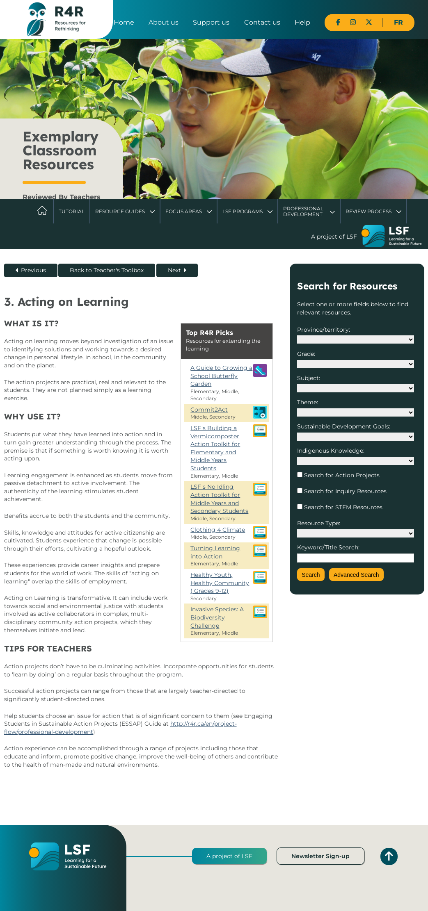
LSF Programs (242, 211)
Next (174, 270)
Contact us (262, 22)
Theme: (307, 402)
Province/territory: (323, 329)
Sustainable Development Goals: (343, 426)
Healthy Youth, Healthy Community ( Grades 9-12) (219, 582)
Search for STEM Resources (342, 507)
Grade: (306, 354)
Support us (211, 22)
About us (164, 22)
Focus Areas (183, 211)
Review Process (368, 211)
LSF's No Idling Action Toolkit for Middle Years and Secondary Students (219, 499)
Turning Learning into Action (215, 552)
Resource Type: (318, 523)
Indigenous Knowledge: (330, 450)
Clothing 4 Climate (217, 529)
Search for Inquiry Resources (344, 491)
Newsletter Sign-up (320, 856)
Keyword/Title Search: (328, 547)
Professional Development (303, 211)
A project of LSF (229, 856)
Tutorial (72, 211)
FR (398, 22)
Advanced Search (356, 575)
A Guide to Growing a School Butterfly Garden (221, 375)
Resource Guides (120, 211)
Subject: (308, 378)
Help (302, 22)
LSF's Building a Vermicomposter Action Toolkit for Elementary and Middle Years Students (215, 448)
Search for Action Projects (341, 475)
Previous (33, 270)
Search (311, 575)
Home (124, 22)
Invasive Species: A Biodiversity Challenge (217, 617)
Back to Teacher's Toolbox (107, 270)
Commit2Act (209, 409)
